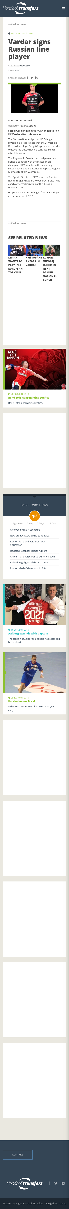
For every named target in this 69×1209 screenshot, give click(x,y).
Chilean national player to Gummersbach (32, 556)
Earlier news (17, 24)
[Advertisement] (34, 308)
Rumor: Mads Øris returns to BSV (28, 568)
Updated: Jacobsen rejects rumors (28, 550)
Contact (17, 1154)
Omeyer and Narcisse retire (25, 529)
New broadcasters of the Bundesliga (29, 535)
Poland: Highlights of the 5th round (29, 562)
